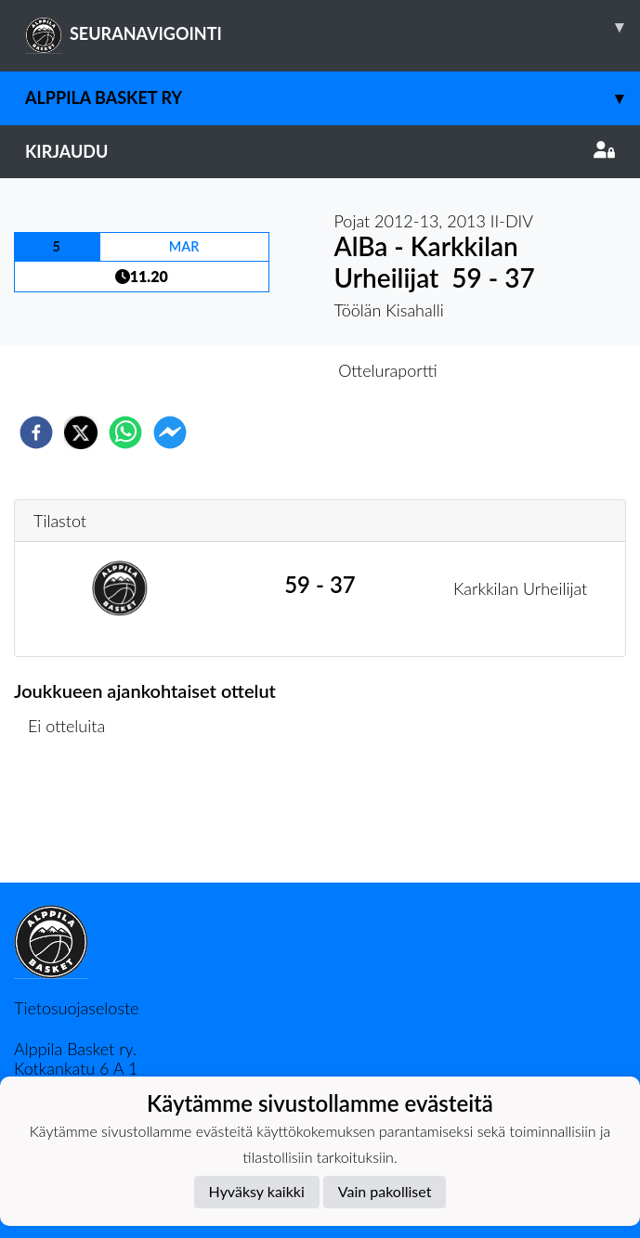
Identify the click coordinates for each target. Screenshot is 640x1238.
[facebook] (36, 432)
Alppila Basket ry (332, 97)
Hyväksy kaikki (257, 1191)
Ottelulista (74, 820)
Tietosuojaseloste (76, 1008)
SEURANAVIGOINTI (332, 27)
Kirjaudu (320, 151)
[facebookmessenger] (170, 432)
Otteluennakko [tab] (255, 370)
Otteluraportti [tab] (388, 370)
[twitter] (81, 432)
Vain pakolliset (385, 1191)
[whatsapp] (125, 432)
